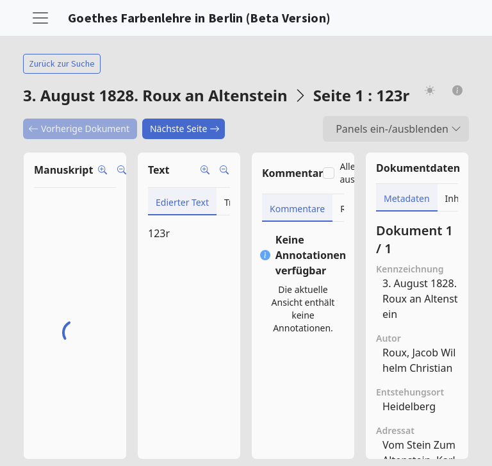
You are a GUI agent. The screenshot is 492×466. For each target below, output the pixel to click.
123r (159, 233)
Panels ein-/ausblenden (398, 129)
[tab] (182, 201)
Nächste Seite (185, 128)
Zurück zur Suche (62, 63)
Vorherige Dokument (78, 128)
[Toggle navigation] (40, 18)
